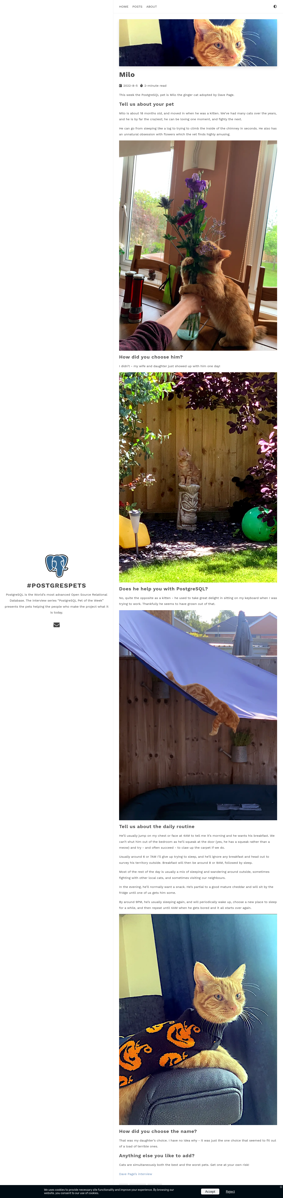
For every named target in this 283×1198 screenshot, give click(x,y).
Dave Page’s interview (135, 1174)
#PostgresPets (56, 585)
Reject (230, 1191)
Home (124, 6)
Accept (210, 1191)
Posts (137, 6)
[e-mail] (56, 626)
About (151, 6)
